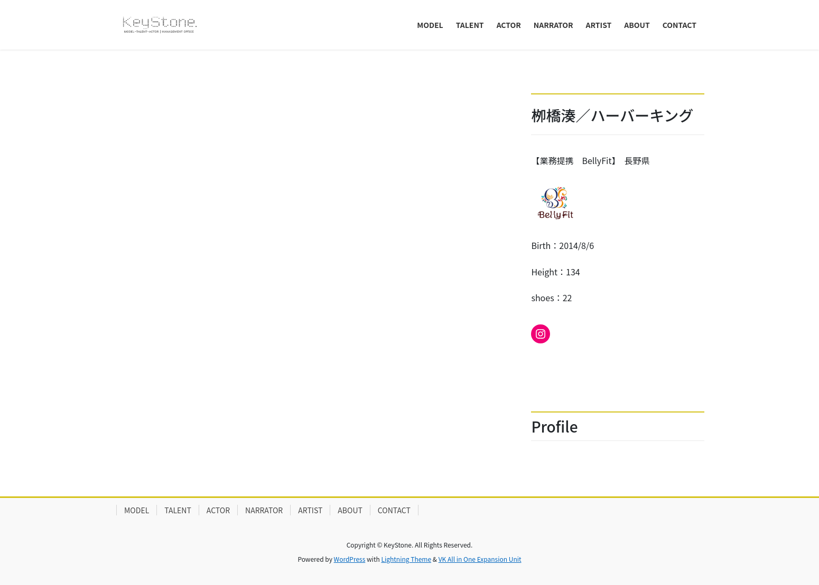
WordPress (350, 558)
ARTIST (310, 510)
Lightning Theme (406, 558)
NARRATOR (264, 510)
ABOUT (350, 510)
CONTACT (394, 510)
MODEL (136, 510)
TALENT (177, 510)
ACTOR (218, 510)
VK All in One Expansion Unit (480, 558)
